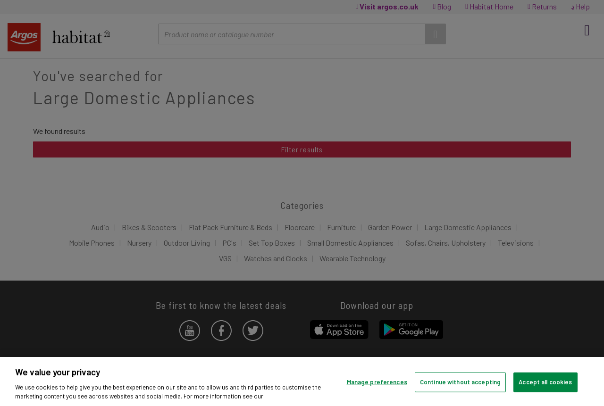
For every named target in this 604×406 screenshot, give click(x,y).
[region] (302, 381)
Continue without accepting (460, 382)
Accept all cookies (545, 382)
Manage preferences (377, 382)
